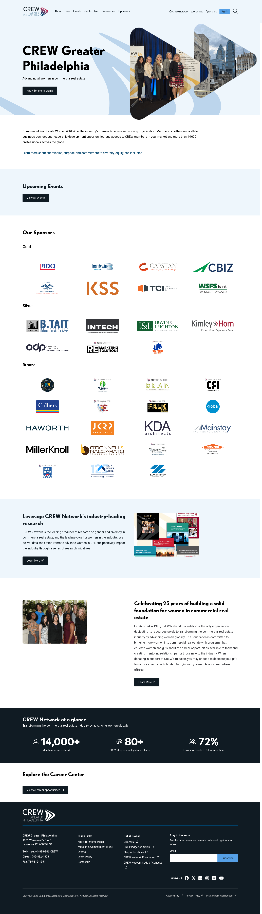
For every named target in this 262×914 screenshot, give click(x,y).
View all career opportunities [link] (43, 790)
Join (67, 11)
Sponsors (124, 11)
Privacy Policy (193, 895)
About (58, 11)
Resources (108, 11)
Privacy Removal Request (219, 895)
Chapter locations (134, 852)
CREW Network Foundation (140, 857)
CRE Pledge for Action (137, 847)
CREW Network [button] (178, 11)
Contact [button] (197, 11)
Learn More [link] (33, 560)
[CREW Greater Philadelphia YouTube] (221, 878)
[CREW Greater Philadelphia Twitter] (194, 878)
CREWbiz (129, 841)
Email (173, 850)
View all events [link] (36, 197)
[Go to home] (35, 11)
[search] (236, 11)
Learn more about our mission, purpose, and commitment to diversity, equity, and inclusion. (83, 153)
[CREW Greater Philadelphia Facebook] (187, 878)
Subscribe (228, 858)
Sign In (224, 11)
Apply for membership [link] (40, 90)
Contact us (84, 862)
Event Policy (85, 857)
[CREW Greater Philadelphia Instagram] (207, 878)
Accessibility (173, 895)
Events (77, 11)
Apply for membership (91, 841)
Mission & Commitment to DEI (95, 846)
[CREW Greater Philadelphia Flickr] (214, 878)
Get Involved (91, 11)
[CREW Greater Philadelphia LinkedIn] (200, 878)
